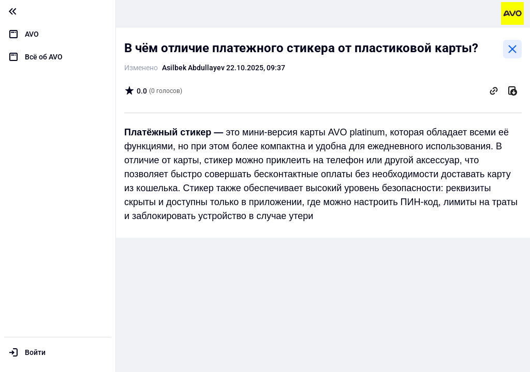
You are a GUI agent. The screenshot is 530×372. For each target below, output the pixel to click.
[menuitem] (57, 34)
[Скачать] (512, 91)
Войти (35, 352)
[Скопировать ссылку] (493, 91)
